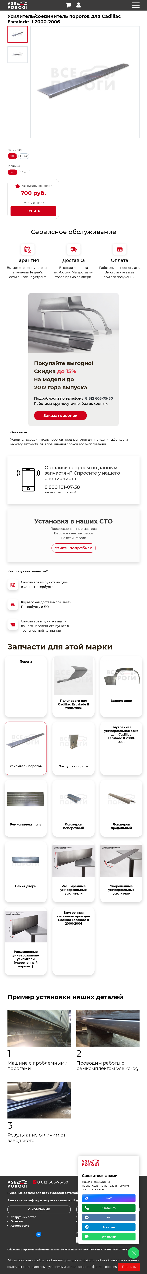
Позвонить (108, 1207)
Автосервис (20, 1225)
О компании (39, 1209)
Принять (129, 1267)
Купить (33, 211)
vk (108, 1217)
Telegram (109, 1227)
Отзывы (17, 1221)
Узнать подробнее (73, 548)
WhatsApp (109, 1236)
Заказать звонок (60, 415)
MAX (109, 1198)
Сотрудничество (23, 1217)
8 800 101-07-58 (62, 487)
